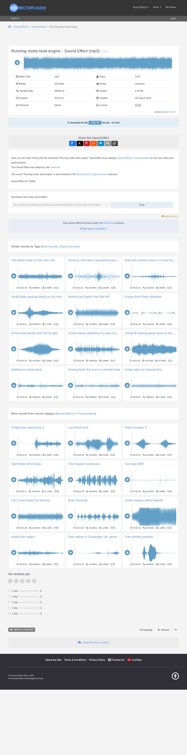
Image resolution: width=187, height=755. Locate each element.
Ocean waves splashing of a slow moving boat (98, 333)
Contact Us (118, 660)
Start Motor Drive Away (26, 463)
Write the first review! (93, 642)
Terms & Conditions (75, 660)
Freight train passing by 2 (27, 427)
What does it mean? (93, 228)
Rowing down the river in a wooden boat (94, 369)
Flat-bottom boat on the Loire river (33, 260)
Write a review (21, 629)
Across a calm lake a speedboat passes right (97, 260)
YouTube (137, 660)
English (14, 18)
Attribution (108, 223)
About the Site (53, 660)
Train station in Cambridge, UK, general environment (102, 536)
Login (173, 18)
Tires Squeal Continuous (84, 463)
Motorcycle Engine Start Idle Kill (88, 296)
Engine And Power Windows (143, 296)
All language (146, 630)
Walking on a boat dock (26, 369)
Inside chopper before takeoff (144, 500)
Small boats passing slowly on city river (36, 296)
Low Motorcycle (78, 427)
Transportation (142, 158)
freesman (172, 112)
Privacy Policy (97, 660)
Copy (140, 204)
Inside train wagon (23, 536)
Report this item (170, 216)
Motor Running (77, 500)
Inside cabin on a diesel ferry (143, 369)
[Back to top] (168, 679)
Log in (95, 122)
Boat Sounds (83, 174)
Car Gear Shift (134, 463)
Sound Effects (124, 158)
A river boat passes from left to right (34, 333)
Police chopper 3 (136, 427)
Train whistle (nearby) (139, 536)
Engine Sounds (99, 174)
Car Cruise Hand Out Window (30, 500)
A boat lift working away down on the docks (152, 333)
